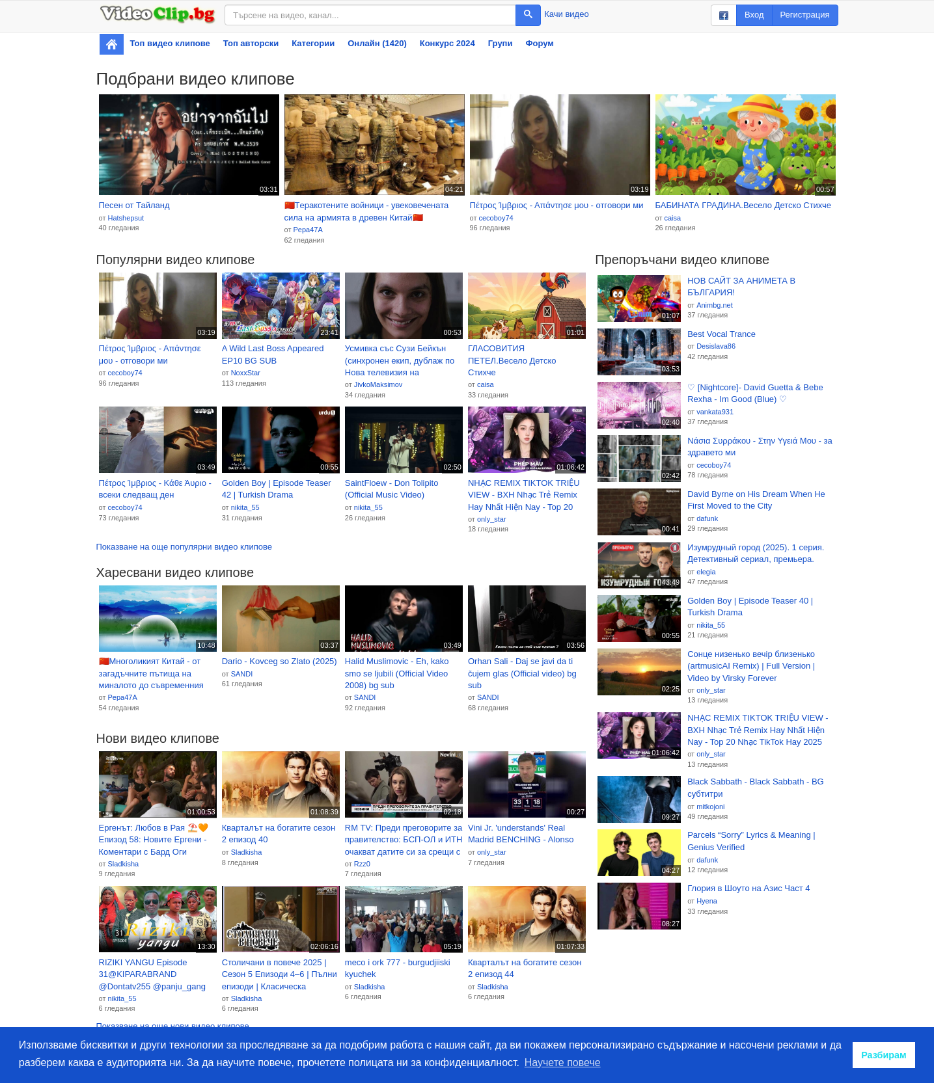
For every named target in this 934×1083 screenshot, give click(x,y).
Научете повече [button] (563, 1062)
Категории (313, 43)
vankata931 (715, 412)
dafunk (707, 518)
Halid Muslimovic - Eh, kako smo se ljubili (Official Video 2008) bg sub (397, 673)
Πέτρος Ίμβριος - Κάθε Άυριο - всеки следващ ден (155, 489)
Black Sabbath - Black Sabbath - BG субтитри (755, 788)
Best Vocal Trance (721, 334)
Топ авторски (251, 43)
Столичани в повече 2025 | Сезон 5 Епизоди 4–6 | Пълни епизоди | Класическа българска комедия (279, 975)
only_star (491, 519)
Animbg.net (714, 305)
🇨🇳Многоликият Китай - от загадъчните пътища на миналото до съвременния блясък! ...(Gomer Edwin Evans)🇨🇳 (151, 673)
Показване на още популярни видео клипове (184, 547)
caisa (672, 218)
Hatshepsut (125, 218)
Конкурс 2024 (447, 43)
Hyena (706, 901)
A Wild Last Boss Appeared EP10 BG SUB (273, 354)
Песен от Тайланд (134, 205)
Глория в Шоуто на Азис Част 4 (748, 888)
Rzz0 (362, 864)
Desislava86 (715, 346)
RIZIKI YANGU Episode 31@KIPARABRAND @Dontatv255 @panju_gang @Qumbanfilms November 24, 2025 (156, 975)
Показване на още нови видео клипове (172, 1026)
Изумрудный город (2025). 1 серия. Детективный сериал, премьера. (755, 553)
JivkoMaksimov (378, 384)
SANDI (242, 674)
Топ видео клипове (170, 43)
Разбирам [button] (884, 1055)
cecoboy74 (495, 218)
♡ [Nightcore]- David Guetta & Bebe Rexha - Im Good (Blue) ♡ (755, 393)
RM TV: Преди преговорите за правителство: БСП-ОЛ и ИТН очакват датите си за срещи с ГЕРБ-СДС (404, 840)
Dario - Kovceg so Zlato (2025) (279, 661)
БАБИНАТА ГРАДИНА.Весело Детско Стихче (743, 205)
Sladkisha (123, 864)
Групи (500, 43)
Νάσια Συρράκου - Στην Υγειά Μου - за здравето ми (759, 447)
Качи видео (566, 14)
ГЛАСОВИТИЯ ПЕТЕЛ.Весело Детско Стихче (512, 360)
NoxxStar (245, 373)
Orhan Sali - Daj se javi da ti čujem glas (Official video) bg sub (522, 673)
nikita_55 (245, 507)
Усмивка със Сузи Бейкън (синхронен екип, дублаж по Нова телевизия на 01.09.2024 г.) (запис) (399, 361)
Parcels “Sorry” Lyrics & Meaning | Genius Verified (751, 841)
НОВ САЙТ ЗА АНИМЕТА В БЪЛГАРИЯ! (741, 287)
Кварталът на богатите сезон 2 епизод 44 (524, 968)
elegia (705, 572)
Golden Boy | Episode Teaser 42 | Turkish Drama (276, 489)
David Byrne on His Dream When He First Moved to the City (756, 500)
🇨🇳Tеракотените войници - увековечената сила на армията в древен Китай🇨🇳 (366, 211)
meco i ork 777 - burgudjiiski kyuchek (397, 968)
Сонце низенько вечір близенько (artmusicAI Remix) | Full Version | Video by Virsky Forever (751, 666)
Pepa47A (307, 230)
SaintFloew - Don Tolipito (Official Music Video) (392, 489)
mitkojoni (710, 806)
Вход (754, 15)
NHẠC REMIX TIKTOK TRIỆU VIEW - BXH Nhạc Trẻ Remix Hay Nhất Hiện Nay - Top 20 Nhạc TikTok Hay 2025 (524, 495)
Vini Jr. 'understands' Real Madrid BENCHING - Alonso (521, 834)
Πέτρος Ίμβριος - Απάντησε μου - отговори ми (557, 205)
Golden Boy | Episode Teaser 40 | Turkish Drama (750, 607)
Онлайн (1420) (377, 43)
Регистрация (805, 15)
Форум (539, 43)
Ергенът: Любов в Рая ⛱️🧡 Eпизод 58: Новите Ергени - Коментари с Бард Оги (153, 840)
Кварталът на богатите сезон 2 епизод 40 (278, 834)
